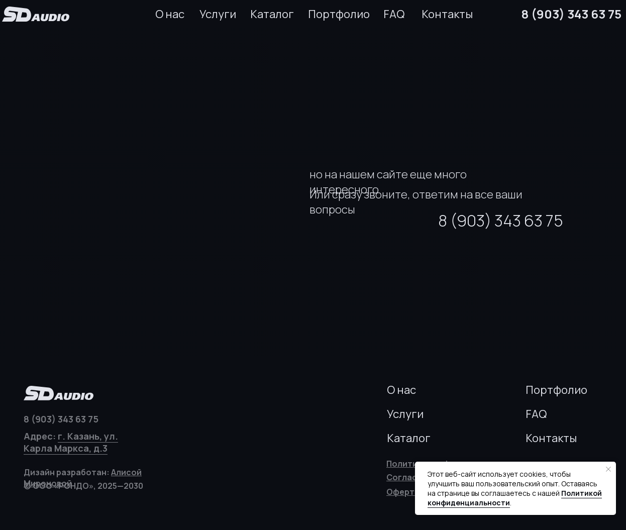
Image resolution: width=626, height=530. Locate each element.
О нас (169, 14)
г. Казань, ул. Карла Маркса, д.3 (71, 442)
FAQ (393, 14)
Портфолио (339, 14)
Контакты (447, 14)
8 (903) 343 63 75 (571, 14)
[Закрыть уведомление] (608, 469)
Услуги (217, 14)
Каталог (272, 14)
